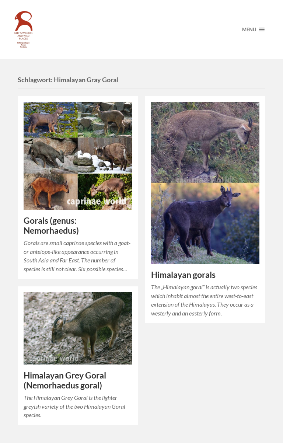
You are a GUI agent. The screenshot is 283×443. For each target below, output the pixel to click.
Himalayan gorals (183, 275)
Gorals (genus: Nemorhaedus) (51, 226)
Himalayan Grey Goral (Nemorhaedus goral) (65, 380)
